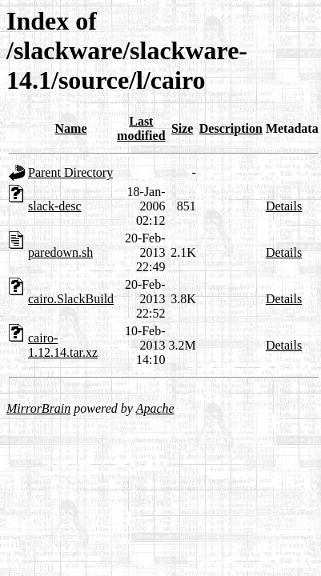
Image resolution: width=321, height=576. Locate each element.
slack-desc (55, 206)
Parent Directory (70, 172)
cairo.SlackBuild (71, 299)
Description (231, 128)
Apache (155, 408)
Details (284, 206)
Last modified (141, 128)
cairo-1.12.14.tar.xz (63, 345)
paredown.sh (60, 252)
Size (182, 128)
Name (71, 128)
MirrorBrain (38, 408)
